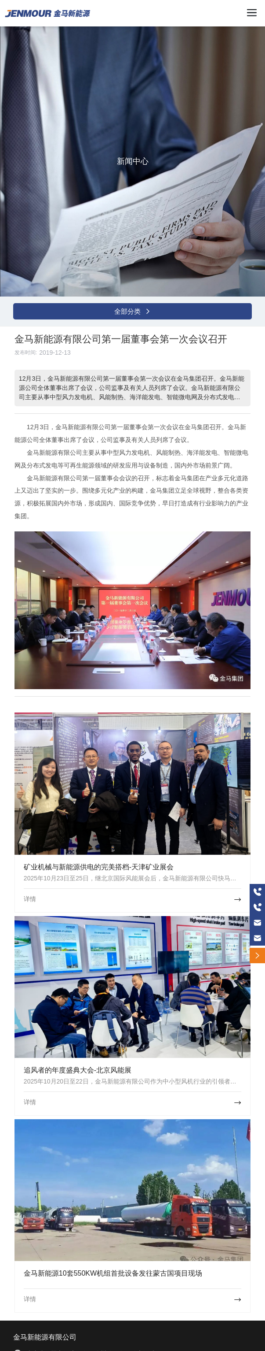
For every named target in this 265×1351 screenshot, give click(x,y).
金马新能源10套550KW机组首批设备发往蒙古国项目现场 (113, 1273)
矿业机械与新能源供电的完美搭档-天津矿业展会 (99, 867)
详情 (30, 898)
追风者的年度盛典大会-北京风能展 (77, 1070)
